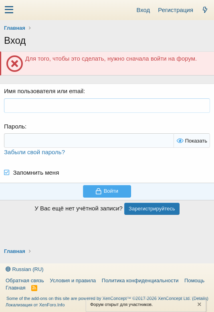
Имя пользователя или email (43, 91)
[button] (9, 10)
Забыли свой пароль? (34, 152)
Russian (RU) (25, 269)
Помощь (194, 280)
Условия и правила (73, 280)
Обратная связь (25, 280)
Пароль (14, 126)
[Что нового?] (204, 9)
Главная (15, 288)
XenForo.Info (52, 304)
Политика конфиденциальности (140, 280)
